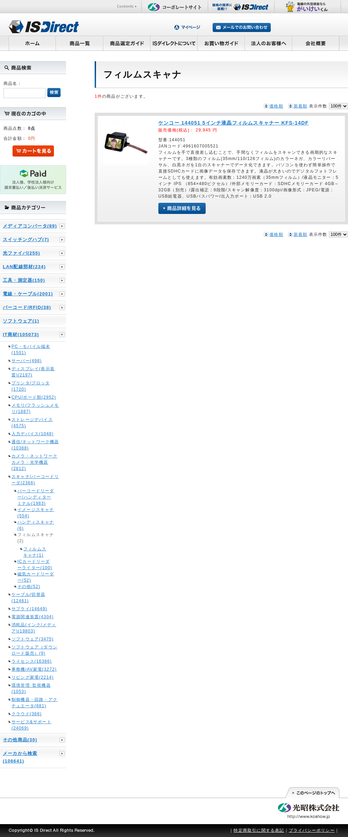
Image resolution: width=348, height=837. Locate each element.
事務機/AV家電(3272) (34, 669)
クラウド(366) (26, 713)
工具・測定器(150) (24, 280)
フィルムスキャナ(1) (34, 552)
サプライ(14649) (29, 608)
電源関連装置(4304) (32, 616)
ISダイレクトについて (174, 43)
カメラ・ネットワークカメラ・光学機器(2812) (34, 462)
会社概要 (315, 43)
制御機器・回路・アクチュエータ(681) (34, 702)
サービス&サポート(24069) (31, 725)
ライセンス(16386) (31, 661)
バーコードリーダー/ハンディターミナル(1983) (35, 497)
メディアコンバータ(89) (30, 226)
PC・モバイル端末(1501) (30, 349)
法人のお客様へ (268, 43)
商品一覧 (79, 43)
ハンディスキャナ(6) (35, 525)
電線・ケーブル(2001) (28, 293)
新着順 (301, 106)
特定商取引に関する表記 (259, 830)
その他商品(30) (20, 739)
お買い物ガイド (221, 43)
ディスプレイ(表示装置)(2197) (33, 371)
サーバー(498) (26, 360)
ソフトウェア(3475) (32, 639)
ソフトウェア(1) (21, 321)
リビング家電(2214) (32, 677)
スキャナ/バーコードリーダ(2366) (35, 479)
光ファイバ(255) (21, 253)
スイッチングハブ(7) (26, 239)
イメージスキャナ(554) (35, 512)
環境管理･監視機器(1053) (31, 688)
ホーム (32, 43)
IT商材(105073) (21, 334)
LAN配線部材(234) (24, 266)
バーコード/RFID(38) (27, 307)
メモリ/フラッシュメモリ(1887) (35, 408)
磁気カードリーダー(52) (35, 577)
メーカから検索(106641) (20, 757)
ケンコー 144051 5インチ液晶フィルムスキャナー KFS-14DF (233, 123)
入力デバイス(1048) (32, 433)
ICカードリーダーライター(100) (34, 564)
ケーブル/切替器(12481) (28, 597)
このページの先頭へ (312, 792)
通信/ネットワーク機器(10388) (35, 445)
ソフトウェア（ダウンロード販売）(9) (34, 650)
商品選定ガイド (127, 43)
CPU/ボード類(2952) (33, 397)
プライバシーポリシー (312, 830)
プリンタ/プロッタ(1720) (30, 386)
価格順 (276, 106)
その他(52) (28, 586)
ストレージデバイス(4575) (32, 422)
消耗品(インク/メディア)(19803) (33, 627)
